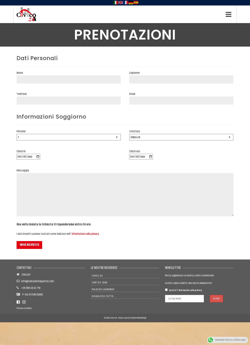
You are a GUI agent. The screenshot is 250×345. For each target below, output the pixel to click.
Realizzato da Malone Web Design (132, 318)
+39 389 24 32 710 (29, 288)
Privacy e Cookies (24, 308)
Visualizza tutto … (104, 296)
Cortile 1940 (99, 282)
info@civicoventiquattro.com (37, 281)
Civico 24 (97, 276)
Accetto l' (183, 290)
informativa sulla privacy (85, 234)
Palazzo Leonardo (103, 289)
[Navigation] (228, 14)
